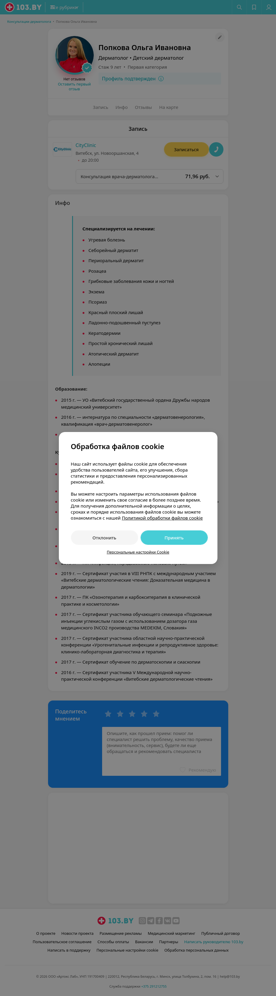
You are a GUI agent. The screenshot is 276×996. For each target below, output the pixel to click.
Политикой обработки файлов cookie (162, 518)
